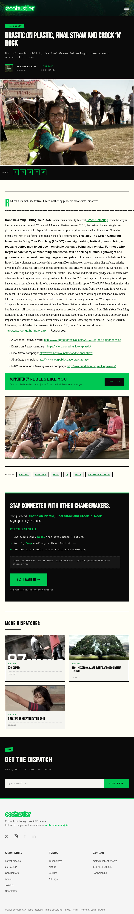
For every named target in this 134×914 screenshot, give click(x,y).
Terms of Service (53, 909)
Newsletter (11, 891)
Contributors (12, 873)
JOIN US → (114, 381)
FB (23, 172)
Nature (52, 867)
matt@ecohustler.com (105, 861)
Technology (55, 861)
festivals (41, 474)
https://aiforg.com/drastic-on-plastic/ (69, 346)
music (56, 474)
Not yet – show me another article (31, 589)
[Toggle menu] (126, 8)
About (8, 879)
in (34, 836)
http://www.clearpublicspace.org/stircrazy (64, 359)
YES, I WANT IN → (29, 579)
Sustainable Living (99, 474)
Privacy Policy (71, 909)
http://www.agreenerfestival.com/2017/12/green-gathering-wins (82, 339)
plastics (24, 474)
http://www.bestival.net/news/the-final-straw (66, 353)
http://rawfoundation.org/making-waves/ (91, 366)
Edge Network (98, 909)
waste (78, 474)
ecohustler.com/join (56, 825)
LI (30, 172)
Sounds (11, 867)
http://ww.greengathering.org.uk (26, 330)
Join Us (9, 885)
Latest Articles (13, 861)
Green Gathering (97, 220)
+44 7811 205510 (102, 867)
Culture (53, 873)
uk (67, 474)
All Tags (53, 879)
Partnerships (100, 873)
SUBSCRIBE (116, 783)
